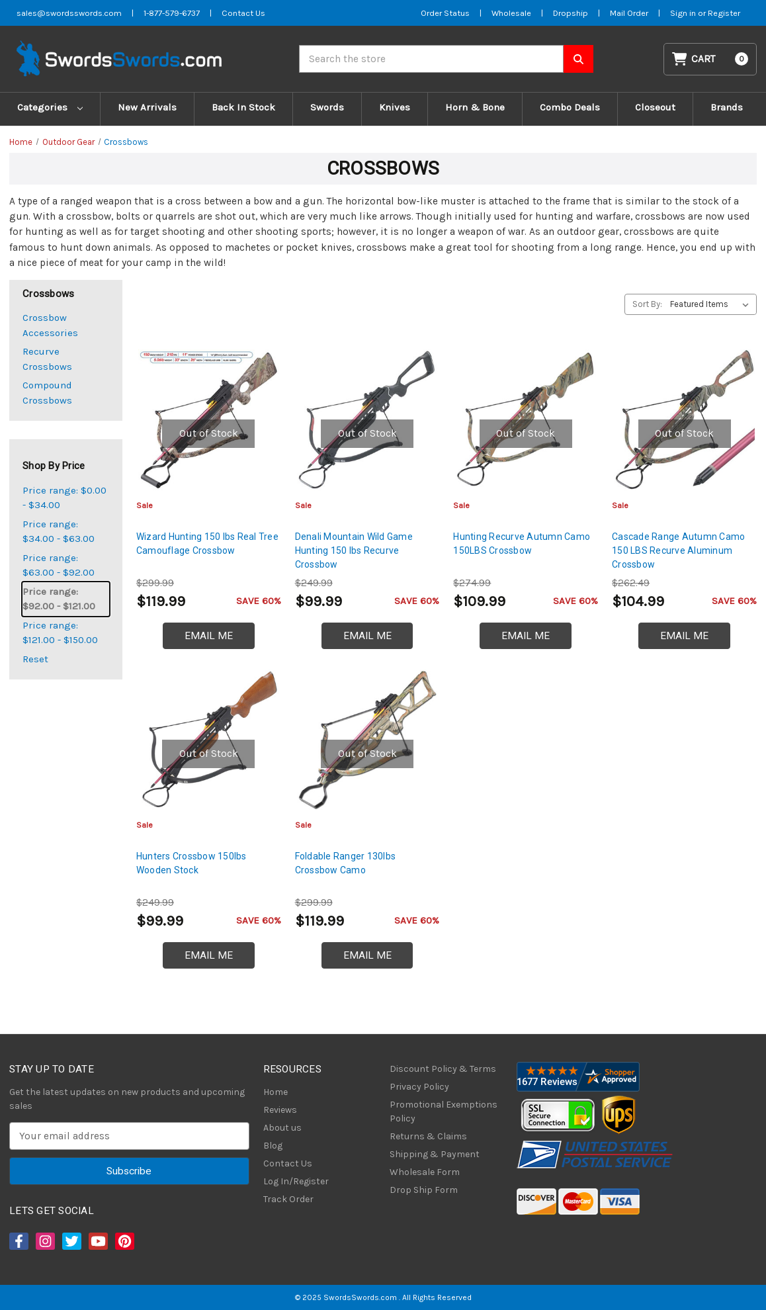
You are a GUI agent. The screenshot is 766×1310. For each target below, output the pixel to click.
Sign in (684, 13)
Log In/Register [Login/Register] (296, 1181)
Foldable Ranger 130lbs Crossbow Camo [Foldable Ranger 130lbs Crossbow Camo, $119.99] (345, 863)
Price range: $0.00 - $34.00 (64, 497)
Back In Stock (243, 107)
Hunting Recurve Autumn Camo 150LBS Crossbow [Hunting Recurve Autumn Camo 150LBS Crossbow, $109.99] (521, 543)
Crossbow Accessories (50, 325)
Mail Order (629, 13)
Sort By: (647, 304)
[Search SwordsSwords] (578, 59)
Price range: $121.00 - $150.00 (60, 632)
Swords (327, 107)
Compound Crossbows (47, 392)
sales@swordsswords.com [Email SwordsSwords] (69, 13)
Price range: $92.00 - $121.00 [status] (58, 599)
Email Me (209, 636)
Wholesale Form (425, 1172)
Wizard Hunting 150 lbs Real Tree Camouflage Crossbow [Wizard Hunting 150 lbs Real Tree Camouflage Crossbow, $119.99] (207, 543)
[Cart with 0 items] (710, 59)
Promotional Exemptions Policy (443, 1111)
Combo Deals (570, 107)
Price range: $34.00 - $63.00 (58, 531)
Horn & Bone (475, 107)
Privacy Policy (419, 1086)
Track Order (288, 1199)
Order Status (445, 13)
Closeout (655, 107)
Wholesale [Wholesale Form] (511, 13)
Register (724, 13)
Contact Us (287, 1163)
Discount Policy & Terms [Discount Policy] (443, 1068)
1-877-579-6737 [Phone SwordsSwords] (172, 13)
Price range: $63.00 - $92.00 (58, 565)
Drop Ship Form (424, 1190)
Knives (394, 107)
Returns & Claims (428, 1136)
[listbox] (712, 304)
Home (275, 1092)
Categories (50, 107)
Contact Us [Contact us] (243, 13)
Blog (272, 1145)
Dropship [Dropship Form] (570, 13)
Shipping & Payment (435, 1154)
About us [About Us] (282, 1127)
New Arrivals (147, 107)
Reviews (280, 1109)
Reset (35, 659)
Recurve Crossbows (47, 358)
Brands (726, 107)
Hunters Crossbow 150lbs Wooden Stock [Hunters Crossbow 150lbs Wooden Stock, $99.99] (191, 863)
